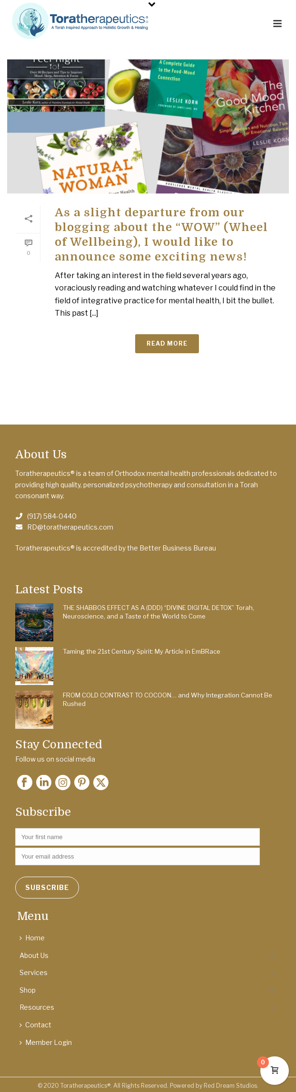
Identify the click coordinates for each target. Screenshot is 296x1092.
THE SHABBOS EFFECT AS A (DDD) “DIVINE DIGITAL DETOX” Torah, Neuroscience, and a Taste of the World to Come (158, 612)
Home (32, 938)
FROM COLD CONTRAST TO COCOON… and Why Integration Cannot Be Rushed (167, 699)
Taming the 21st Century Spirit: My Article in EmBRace (141, 651)
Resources (37, 1007)
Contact (35, 1025)
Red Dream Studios (230, 1085)
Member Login (46, 1042)
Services (34, 972)
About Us (34, 955)
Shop (28, 990)
